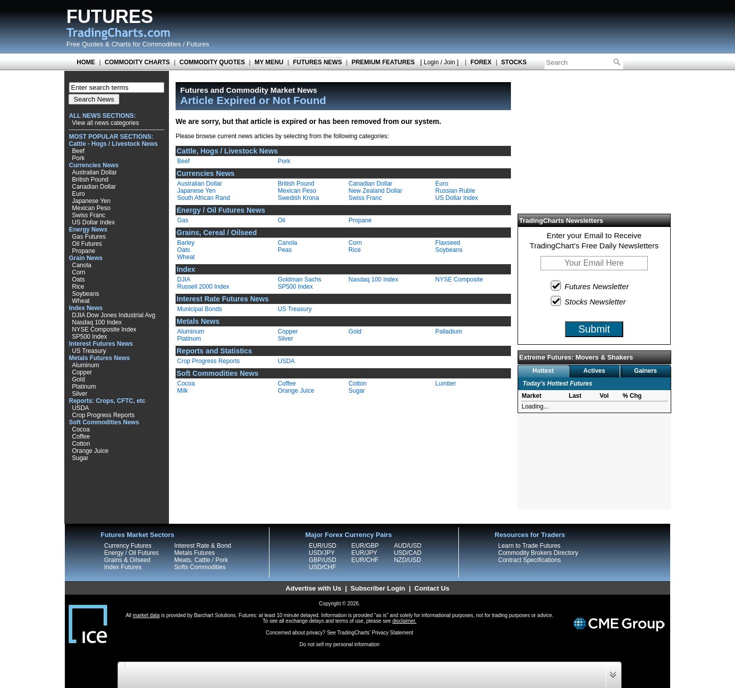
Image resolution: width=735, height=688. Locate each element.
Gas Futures (89, 236)
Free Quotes (84, 44)
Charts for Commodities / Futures (160, 44)
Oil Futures (87, 243)
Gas (182, 220)
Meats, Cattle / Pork (201, 560)
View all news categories (105, 122)
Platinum (84, 386)
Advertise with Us (313, 588)
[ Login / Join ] (440, 62)
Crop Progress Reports (103, 415)
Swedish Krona (298, 197)
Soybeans (85, 293)
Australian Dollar (94, 172)
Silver (79, 393)
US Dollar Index (93, 222)
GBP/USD (322, 560)
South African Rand (203, 197)
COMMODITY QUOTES (212, 62)
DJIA (183, 279)
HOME (86, 62)
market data (146, 615)
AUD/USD (408, 545)
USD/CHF (322, 567)
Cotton (81, 443)
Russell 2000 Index (203, 286)
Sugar (80, 458)
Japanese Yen (91, 201)
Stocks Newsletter (589, 301)
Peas (284, 249)
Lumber (445, 383)
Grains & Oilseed (127, 560)
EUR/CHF (364, 560)
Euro (78, 193)
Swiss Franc (88, 215)
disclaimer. (404, 621)
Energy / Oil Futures (131, 552)
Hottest (542, 370)
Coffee (81, 436)
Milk (182, 390)
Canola (81, 265)
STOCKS (514, 62)
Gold (78, 379)
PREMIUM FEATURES (383, 62)
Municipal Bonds (199, 309)
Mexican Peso (91, 208)
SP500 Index (89, 336)
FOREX (481, 62)
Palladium (448, 331)
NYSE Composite (459, 279)
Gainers (645, 370)
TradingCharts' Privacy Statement (375, 632)
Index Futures (122, 567)
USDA (80, 408)
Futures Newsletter (590, 286)
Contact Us (432, 588)
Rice (78, 286)
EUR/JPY (364, 552)
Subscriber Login (378, 588)
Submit (594, 329)
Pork (78, 158)
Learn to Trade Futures (529, 545)
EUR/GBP (365, 545)
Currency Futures (128, 545)
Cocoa (81, 429)
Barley (185, 242)
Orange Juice (90, 450)
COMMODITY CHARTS (137, 62)
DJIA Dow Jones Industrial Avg (113, 315)
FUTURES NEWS (317, 62)
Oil (281, 220)
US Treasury (89, 350)
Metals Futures (194, 552)
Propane (83, 250)
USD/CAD (408, 552)
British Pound (90, 179)
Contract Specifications (529, 560)
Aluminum (85, 365)
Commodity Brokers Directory (538, 552)
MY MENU (269, 62)
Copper (82, 372)
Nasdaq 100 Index (96, 322)
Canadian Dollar (94, 186)
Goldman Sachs (299, 279)
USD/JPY (322, 552)
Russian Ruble (455, 190)
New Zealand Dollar (375, 190)
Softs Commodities (200, 567)
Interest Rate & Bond (202, 545)
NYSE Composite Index (104, 329)
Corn (78, 272)
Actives (594, 370)
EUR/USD (322, 545)
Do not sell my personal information (340, 644)
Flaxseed (447, 242)
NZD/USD (407, 560)
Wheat (81, 300)
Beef (78, 151)
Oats (78, 279)
